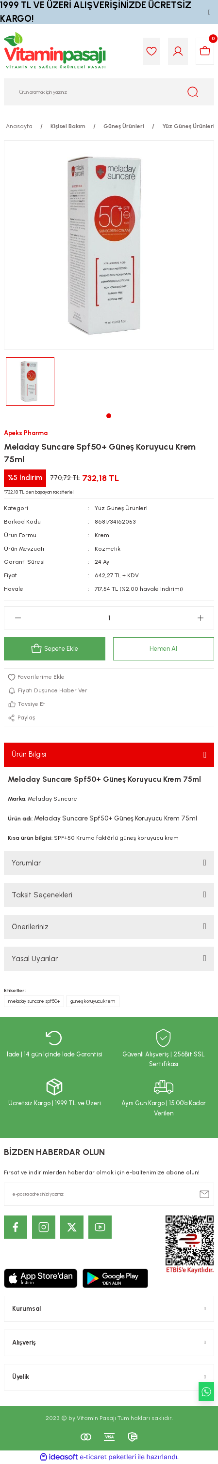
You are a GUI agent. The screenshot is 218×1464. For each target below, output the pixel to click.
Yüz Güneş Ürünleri (121, 508)
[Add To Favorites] (109, 677)
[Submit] (204, 1194)
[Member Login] (178, 51)
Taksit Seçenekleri (42, 895)
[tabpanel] (30, 381)
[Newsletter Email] (109, 1194)
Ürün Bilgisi (29, 754)
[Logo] (55, 51)
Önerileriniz (30, 926)
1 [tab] (108, 415)
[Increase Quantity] (200, 618)
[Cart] (205, 51)
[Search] (109, 91)
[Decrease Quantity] (17, 618)
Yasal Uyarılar (35, 958)
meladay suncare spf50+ (34, 1001)
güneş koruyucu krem (92, 1001)
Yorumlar (26, 863)
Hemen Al (163, 648)
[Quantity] (109, 618)
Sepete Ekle (54, 649)
